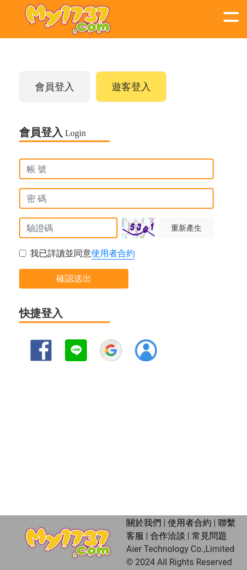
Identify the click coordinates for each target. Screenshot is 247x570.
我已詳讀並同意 (82, 254)
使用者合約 (113, 253)
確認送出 (73, 278)
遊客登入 (131, 86)
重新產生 (186, 228)
